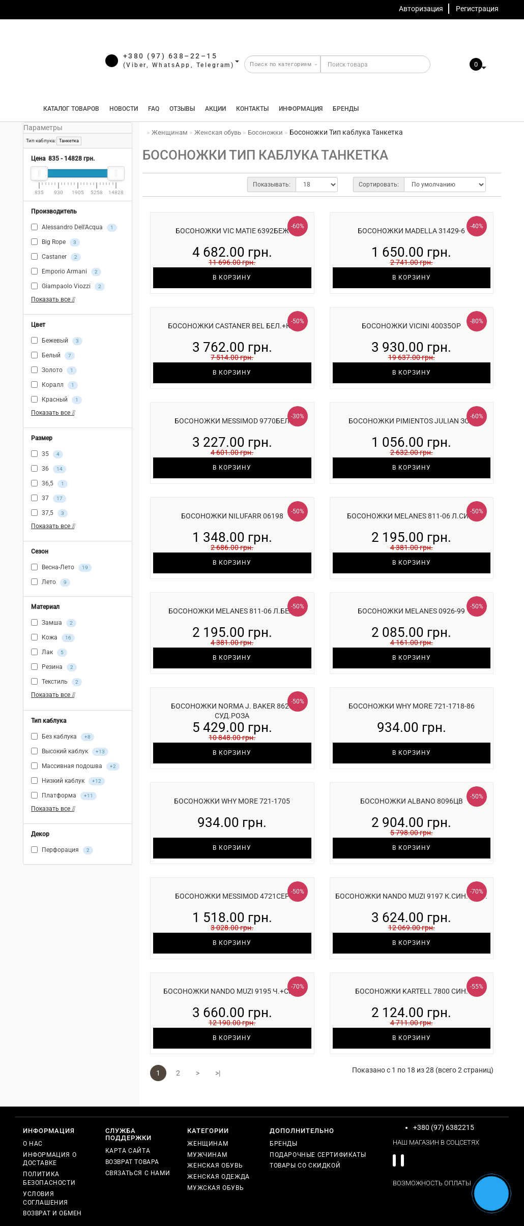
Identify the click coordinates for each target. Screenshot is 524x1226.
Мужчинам (207, 1154)
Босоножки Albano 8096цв (411, 801)
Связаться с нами (137, 1173)
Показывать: (271, 184)
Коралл (54, 385)
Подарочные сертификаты (318, 1154)
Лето (50, 582)
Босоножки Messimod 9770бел (231, 421)
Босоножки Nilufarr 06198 (232, 516)
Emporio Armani (66, 272)
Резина (54, 667)
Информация (301, 108)
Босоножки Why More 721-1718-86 (411, 706)
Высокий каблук (69, 752)
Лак (49, 653)
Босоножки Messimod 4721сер (232, 896)
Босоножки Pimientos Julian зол (411, 421)
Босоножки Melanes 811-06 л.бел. (232, 611)
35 (47, 454)
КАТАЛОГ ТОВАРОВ (69, 108)
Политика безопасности (49, 1178)
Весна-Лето (61, 568)
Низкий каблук (68, 781)
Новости (123, 108)
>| (217, 1073)
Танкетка (69, 140)
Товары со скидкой (305, 1165)
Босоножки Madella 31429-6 (411, 231)
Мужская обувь (215, 1187)
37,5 (49, 513)
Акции (215, 108)
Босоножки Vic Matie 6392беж (232, 231)
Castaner (56, 257)
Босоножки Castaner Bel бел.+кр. (232, 326)
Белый (53, 356)
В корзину (232, 277)
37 (48, 499)
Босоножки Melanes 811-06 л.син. (411, 516)
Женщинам (207, 1143)
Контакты (252, 108)
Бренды (346, 108)
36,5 (49, 484)
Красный (56, 400)
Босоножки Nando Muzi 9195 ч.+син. (232, 991)
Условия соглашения (45, 1198)
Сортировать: (379, 184)
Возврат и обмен (52, 1213)
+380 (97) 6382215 (443, 1127)
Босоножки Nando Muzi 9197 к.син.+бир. (411, 896)
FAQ (153, 108)
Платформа (64, 796)
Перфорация (62, 850)
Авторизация (421, 9)
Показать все (52, 299)
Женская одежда (218, 1176)
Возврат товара (132, 1162)
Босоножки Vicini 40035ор (411, 326)
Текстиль (56, 682)
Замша (53, 623)
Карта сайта (128, 1150)
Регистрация (477, 9)
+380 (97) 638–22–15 (170, 56)
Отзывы (182, 108)
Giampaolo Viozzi (68, 287)
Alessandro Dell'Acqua (74, 228)
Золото (54, 370)
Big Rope (55, 242)
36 (48, 469)
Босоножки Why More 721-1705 (232, 801)
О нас (33, 1143)
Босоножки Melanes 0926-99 (411, 611)
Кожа (53, 638)
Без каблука (62, 737)
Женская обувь (215, 1165)
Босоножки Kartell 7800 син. (411, 991)
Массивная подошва (75, 766)
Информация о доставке (49, 1159)
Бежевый (56, 341)
